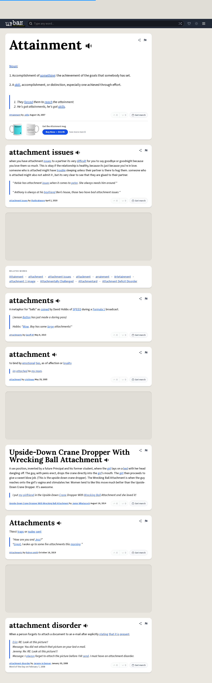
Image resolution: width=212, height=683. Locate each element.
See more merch (77, 132)
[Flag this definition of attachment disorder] (146, 623)
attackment (83, 277)
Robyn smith (32, 552)
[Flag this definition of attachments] (146, 298)
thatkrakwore (38, 200)
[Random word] (180, 24)
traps (20, 532)
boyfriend (49, 192)
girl (109, 468)
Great (17, 544)
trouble (61, 170)
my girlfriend (26, 495)
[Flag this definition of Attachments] (146, 521)
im (14, 371)
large (50, 327)
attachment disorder (19, 663)
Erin (15, 642)
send (86, 656)
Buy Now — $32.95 (55, 132)
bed (125, 468)
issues (47, 161)
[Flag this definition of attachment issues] (146, 150)
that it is (114, 634)
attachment (35, 277)
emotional (28, 363)
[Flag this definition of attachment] (146, 352)
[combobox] (105, 23)
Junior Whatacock (81, 503)
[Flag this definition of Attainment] (145, 40)
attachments (15, 335)
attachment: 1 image (22, 281)
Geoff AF (30, 335)
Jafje (26, 115)
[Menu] (204, 24)
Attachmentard (88, 281)
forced (28, 102)
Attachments (15, 552)
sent (38, 532)
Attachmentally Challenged (57, 281)
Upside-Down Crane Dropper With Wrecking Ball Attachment (39, 503)
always (30, 656)
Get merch (139, 115)
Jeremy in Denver (42, 663)
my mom (36, 371)
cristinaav (29, 379)
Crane (62, 495)
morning (76, 544)
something (47, 75)
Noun (13, 66)
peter (74, 183)
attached (21, 371)
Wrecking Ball (92, 495)
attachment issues (18, 200)
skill (17, 84)
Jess (37, 540)
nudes (31, 532)
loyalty (67, 363)
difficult (81, 161)
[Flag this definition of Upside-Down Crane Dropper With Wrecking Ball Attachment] (146, 450)
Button (27, 317)
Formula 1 (99, 309)
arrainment (102, 277)
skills (61, 106)
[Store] (189, 24)
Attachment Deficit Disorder (119, 281)
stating (103, 634)
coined (45, 309)
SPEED (77, 309)
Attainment (15, 115)
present (124, 634)
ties (38, 363)
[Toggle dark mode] (196, 24)
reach (48, 102)
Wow (26, 327)
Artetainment (122, 277)
